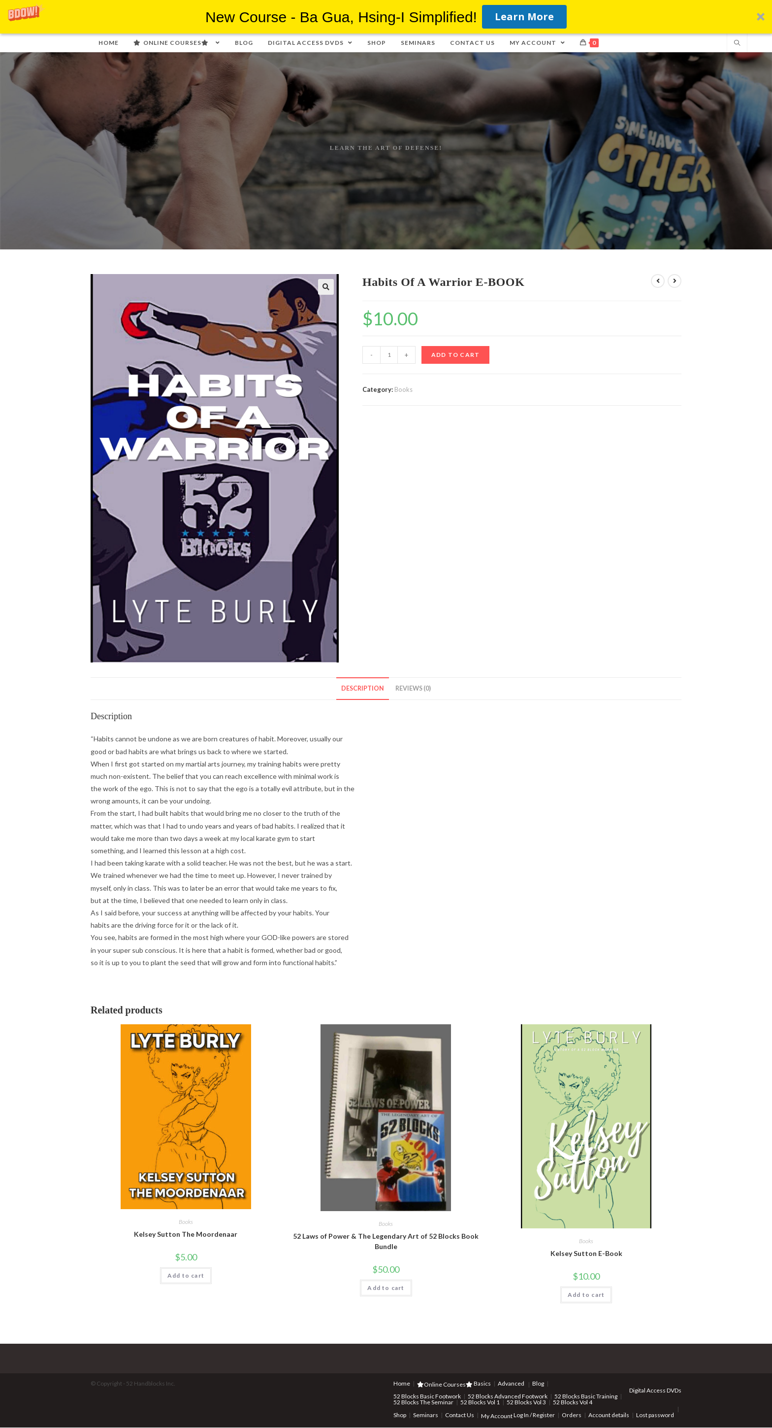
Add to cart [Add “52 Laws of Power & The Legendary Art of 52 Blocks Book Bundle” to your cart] (385, 1287)
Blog (538, 1383)
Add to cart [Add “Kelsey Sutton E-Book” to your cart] (586, 1294)
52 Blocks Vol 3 (526, 1402)
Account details (608, 1415)
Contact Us (459, 1415)
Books (403, 389)
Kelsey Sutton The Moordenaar (185, 1234)
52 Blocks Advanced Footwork (507, 1396)
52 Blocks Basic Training (585, 1396)
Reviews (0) (413, 688)
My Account (497, 1416)
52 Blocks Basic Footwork (427, 1396)
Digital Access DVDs (655, 1390)
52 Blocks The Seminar (423, 1402)
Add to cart (455, 354)
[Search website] (737, 43)
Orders (571, 1415)
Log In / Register (534, 1415)
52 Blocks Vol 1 (480, 1402)
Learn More (524, 16)
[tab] (362, 689)
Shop (399, 1415)
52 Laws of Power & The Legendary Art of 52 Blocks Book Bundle (386, 1241)
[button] (386, 17)
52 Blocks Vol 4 (572, 1402)
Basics (482, 1383)
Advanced (511, 1383)
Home (401, 1383)
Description (362, 688)
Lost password (655, 1415)
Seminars (425, 1415)
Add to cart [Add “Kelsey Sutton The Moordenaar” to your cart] (185, 1275)
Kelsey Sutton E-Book (586, 1253)
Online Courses (445, 1384)
